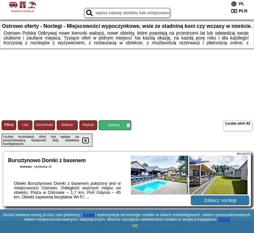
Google (88, 215)
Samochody (44, 125)
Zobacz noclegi (220, 200)
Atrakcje (67, 125)
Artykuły (88, 125)
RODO (224, 219)
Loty (25, 125)
